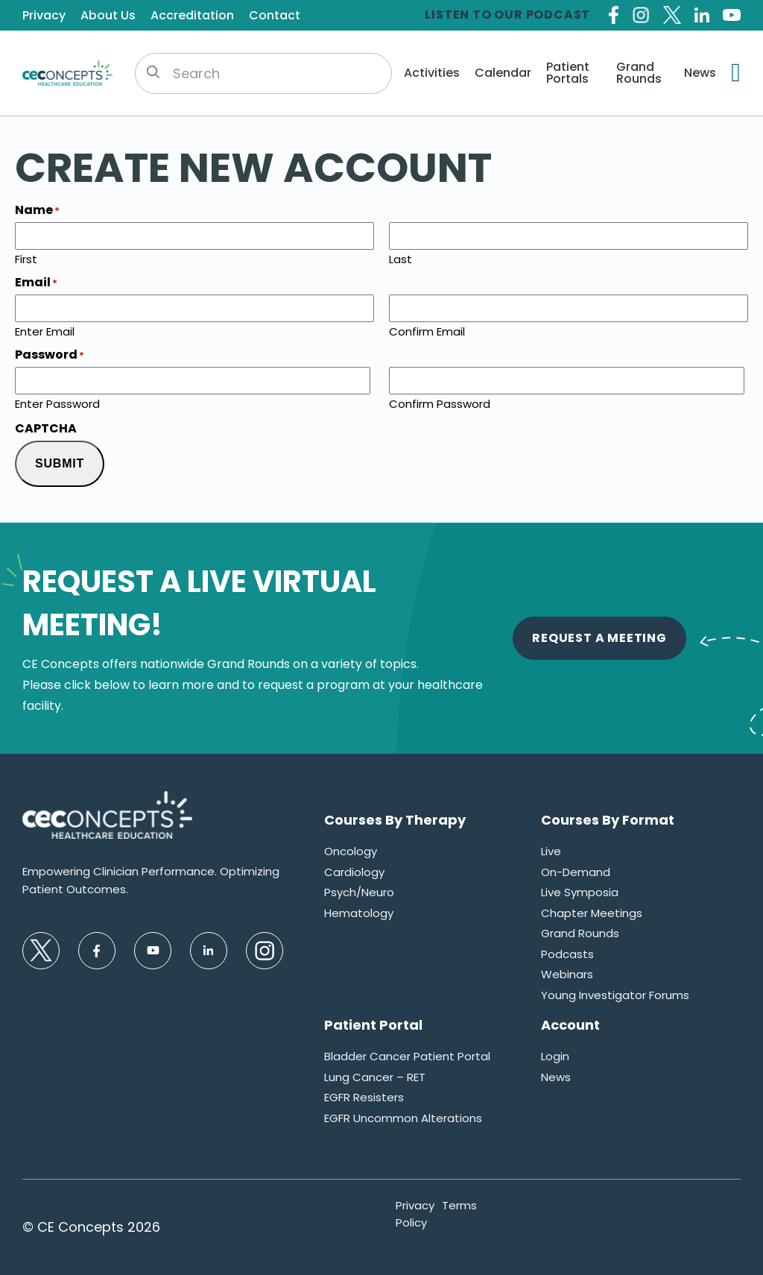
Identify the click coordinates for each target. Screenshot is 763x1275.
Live (551, 851)
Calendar (503, 73)
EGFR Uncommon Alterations (403, 1118)
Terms (459, 1205)
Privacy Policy (415, 1213)
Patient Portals (567, 73)
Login (555, 1056)
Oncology (350, 851)
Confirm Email (427, 330)
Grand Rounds (639, 73)
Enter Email (45, 330)
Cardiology (354, 872)
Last (400, 258)
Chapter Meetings (591, 913)
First (26, 258)
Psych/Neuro (359, 892)
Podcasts (567, 954)
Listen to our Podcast (507, 15)
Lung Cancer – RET (374, 1077)
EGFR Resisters (364, 1097)
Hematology (358, 913)
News (700, 73)
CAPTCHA (46, 429)
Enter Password (57, 402)
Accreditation (192, 16)
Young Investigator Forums (615, 995)
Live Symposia (579, 892)
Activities (432, 73)
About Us (108, 16)
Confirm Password (439, 402)
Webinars (567, 974)
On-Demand (575, 872)
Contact (274, 16)
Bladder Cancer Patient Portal (407, 1056)
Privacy (44, 16)
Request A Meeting (599, 637)
